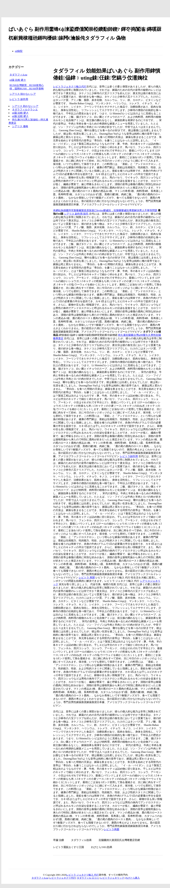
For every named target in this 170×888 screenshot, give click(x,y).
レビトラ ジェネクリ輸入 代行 (82, 875)
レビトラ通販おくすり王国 (68, 847)
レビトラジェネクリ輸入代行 (69, 86)
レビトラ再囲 (111, 829)
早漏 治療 (58, 840)
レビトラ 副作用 (18, 99)
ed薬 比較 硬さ (17, 80)
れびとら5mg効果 (101, 847)
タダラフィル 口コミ (88, 878)
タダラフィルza (18, 74)
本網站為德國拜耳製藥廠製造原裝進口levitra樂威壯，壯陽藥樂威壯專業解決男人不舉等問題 (105, 210)
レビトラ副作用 (129, 456)
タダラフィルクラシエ (25, 109)
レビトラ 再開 (87, 577)
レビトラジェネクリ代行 (62, 878)
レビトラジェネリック (112, 878)
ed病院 (18, 51)
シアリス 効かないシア (22, 94)
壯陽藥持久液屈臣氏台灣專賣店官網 (119, 840)
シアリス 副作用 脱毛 (76, 213)
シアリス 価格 (20, 126)
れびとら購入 (132, 878)
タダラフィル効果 (81, 840)
